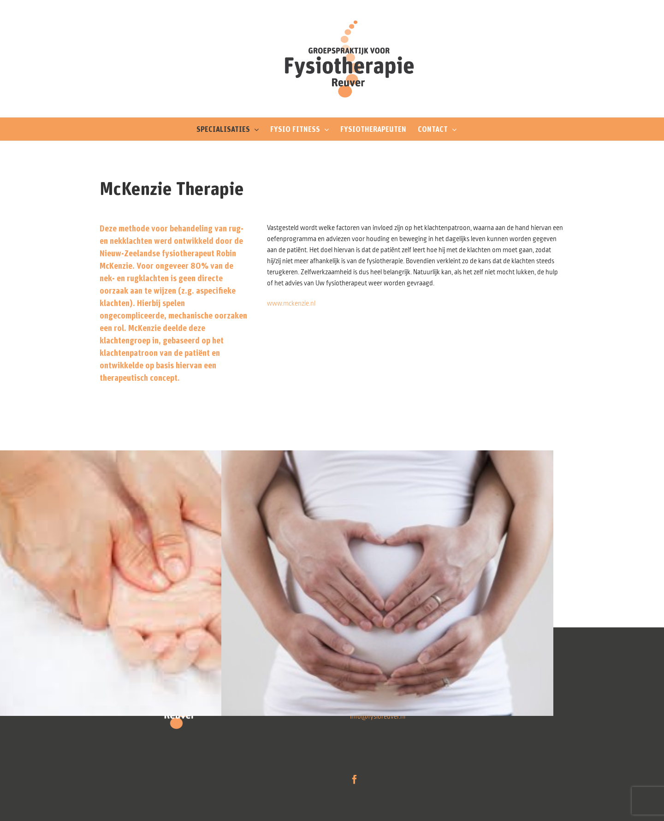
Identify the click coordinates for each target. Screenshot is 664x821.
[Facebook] (354, 779)
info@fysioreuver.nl (377, 716)
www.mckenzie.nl (291, 303)
